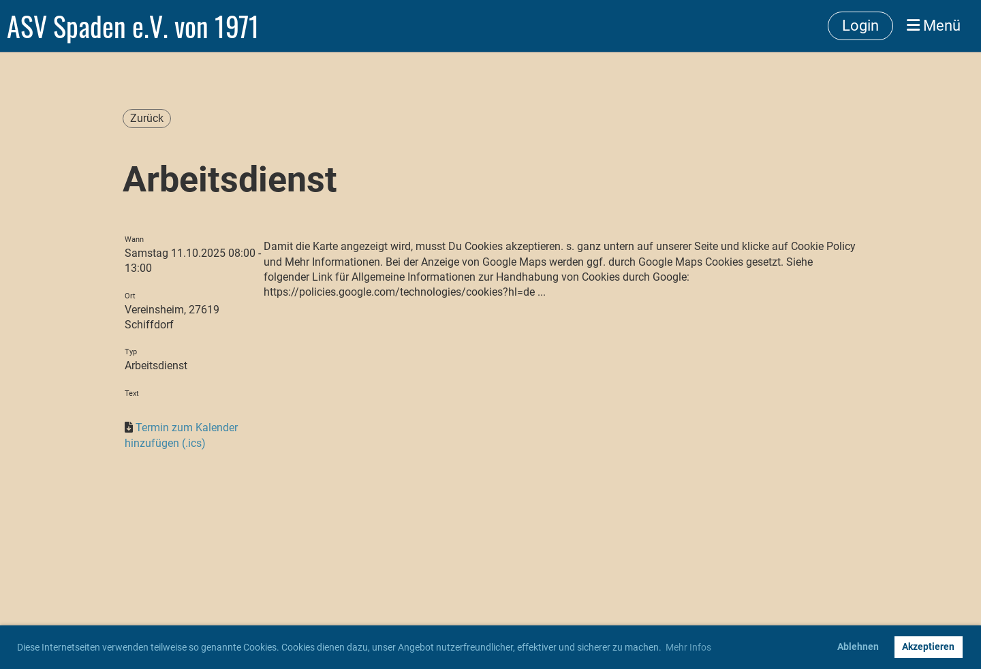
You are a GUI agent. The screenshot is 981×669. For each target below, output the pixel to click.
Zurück (147, 118)
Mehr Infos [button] (688, 647)
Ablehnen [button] (858, 647)
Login (860, 25)
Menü (934, 25)
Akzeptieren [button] (928, 647)
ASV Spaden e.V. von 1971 (133, 26)
